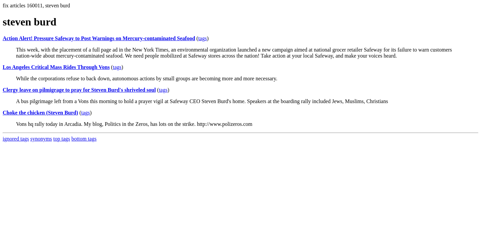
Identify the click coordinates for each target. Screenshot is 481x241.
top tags (61, 139)
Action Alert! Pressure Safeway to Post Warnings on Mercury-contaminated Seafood (99, 38)
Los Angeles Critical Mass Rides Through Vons (56, 67)
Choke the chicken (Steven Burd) (40, 112)
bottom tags (84, 139)
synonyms (41, 139)
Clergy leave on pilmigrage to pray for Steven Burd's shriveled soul (79, 90)
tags (202, 38)
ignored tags (16, 139)
